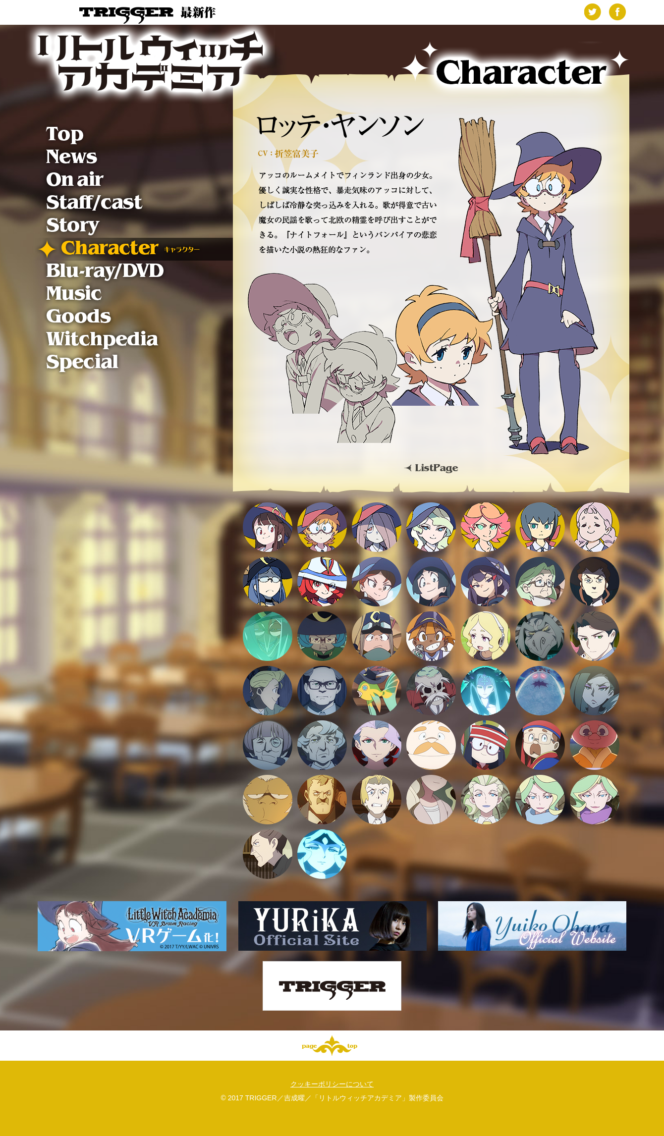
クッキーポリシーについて (332, 1084)
